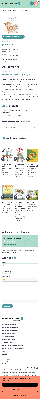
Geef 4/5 (11, 273)
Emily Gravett (6, 71)
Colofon (4, 351)
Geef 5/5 (13, 273)
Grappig (20, 75)
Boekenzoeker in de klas (10, 327)
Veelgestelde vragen (8, 339)
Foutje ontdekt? (7, 342)
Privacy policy (6, 359)
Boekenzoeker (11, 3)
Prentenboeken (7, 75)
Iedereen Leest (28, 370)
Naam (4, 262)
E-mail (20, 55)
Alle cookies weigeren (20, 390)
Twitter (13, 55)
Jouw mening (6, 276)
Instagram (36, 368)
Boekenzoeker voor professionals (13, 348)
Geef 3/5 (8, 273)
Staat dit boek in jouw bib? (35, 128)
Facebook (10, 55)
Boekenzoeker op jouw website (12, 345)
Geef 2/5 (5, 273)
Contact (4, 354)
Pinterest (17, 55)
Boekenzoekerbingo (8, 333)
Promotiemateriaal (8, 336)
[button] (4, 279)
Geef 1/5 (3, 273)
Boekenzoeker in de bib (10, 330)
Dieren (14, 75)
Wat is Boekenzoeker (9, 325)
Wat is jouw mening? (8, 46)
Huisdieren (5, 61)
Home (4, 11)
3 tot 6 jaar (26, 75)
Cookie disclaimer (7, 362)
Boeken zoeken (32, 3)
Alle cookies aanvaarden (20, 385)
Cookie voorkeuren (20, 395)
